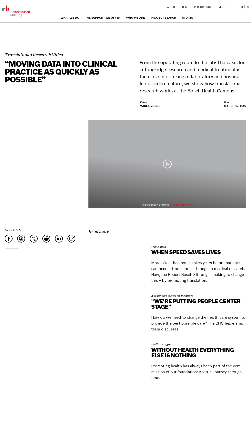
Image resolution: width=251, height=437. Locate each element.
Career (170, 6)
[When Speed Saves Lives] (198, 262)
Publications (203, 6)
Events (221, 6)
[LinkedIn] (59, 239)
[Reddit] (46, 239)
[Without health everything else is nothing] (198, 359)
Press (184, 6)
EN (247, 6)
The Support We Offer (102, 17)
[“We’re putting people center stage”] (198, 311)
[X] (34, 239)
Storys (187, 17)
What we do (70, 17)
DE (242, 6)
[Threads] (21, 239)
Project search (163, 17)
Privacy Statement (182, 204)
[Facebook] (9, 239)
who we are (135, 17)
